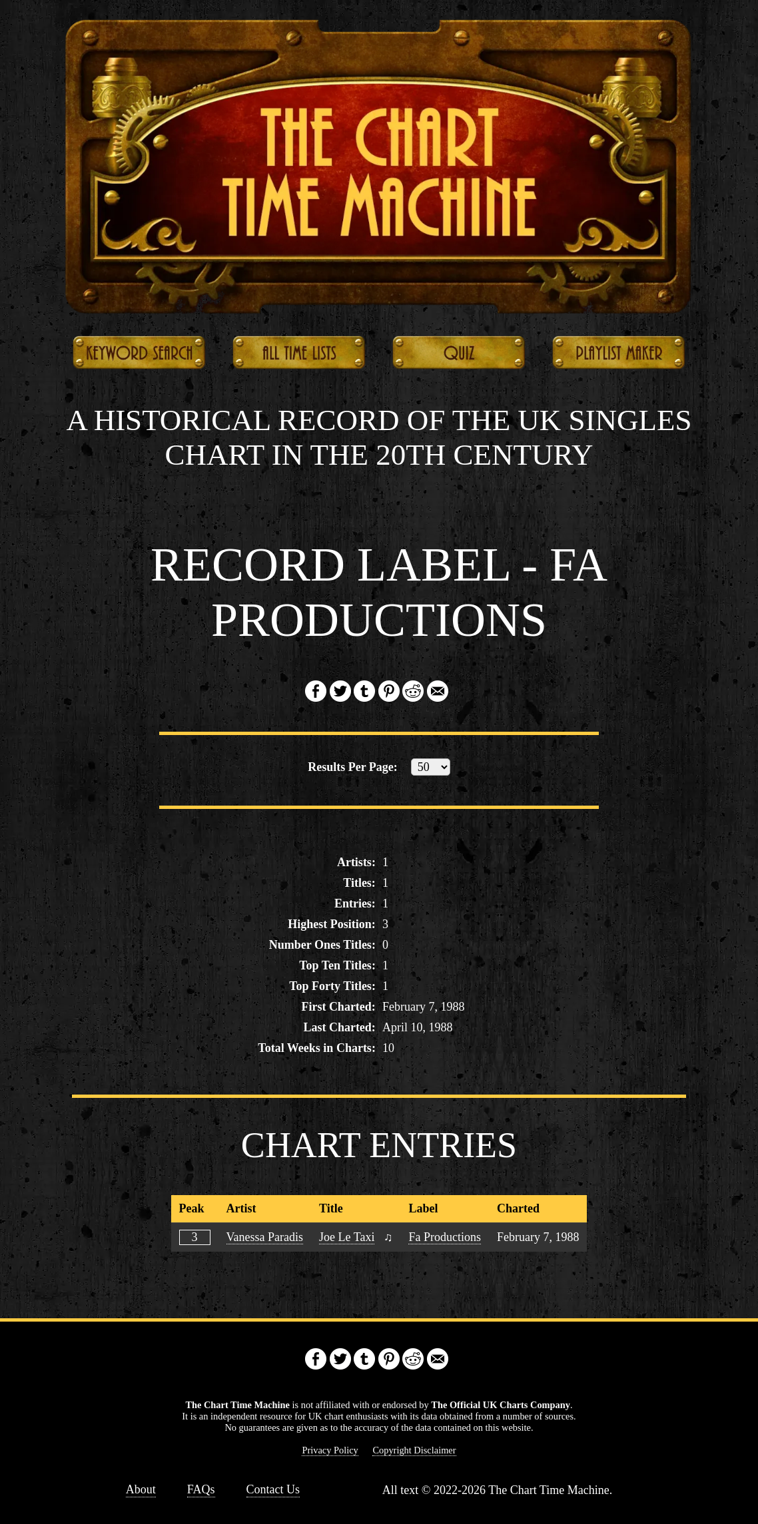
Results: (353, 767)
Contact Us (273, 1489)
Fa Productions (444, 1237)
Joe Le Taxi (346, 1237)
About (141, 1489)
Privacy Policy (330, 1450)
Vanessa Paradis (264, 1237)
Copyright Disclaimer (414, 1450)
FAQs (201, 1489)
